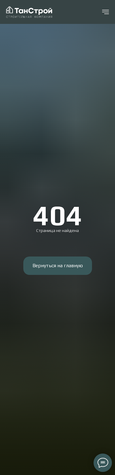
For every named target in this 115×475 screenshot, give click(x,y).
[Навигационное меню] (105, 12)
